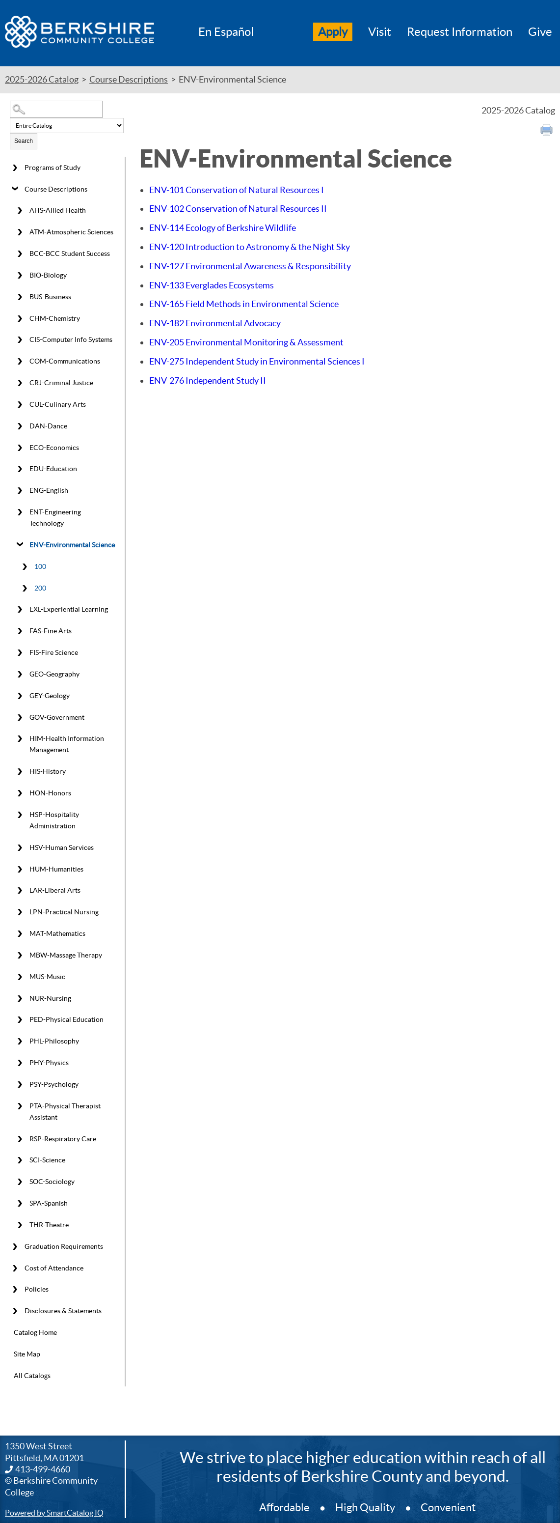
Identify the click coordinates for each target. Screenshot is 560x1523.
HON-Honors (50, 793)
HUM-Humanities (56, 869)
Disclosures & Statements (63, 1311)
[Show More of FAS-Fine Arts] (19, 631)
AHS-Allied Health (57, 210)
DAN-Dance (48, 426)
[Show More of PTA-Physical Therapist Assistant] (19, 1106)
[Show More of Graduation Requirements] (15, 1246)
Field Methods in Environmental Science (244, 304)
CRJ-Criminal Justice (61, 383)
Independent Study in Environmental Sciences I (257, 361)
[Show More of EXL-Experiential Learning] (19, 609)
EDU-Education (53, 469)
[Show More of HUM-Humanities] (19, 869)
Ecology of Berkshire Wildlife (222, 228)
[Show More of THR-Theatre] (19, 1225)
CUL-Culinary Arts (57, 404)
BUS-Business (50, 297)
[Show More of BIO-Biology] (19, 275)
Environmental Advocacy (215, 323)
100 (40, 566)
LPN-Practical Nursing (64, 912)
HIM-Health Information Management (66, 744)
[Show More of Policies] (15, 1289)
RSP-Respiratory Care (62, 1139)
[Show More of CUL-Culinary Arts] (19, 405)
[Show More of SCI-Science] (19, 1160)
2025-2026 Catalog (42, 79)
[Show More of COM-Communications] (19, 361)
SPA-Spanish (48, 1203)
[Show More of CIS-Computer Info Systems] (19, 340)
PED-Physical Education (66, 1019)
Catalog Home (35, 1332)
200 (40, 588)
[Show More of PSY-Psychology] (19, 1084)
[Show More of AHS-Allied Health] (19, 211)
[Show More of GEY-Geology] (19, 695)
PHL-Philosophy (54, 1041)
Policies (37, 1289)
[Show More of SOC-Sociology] (19, 1182)
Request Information (459, 31)
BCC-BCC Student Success (69, 253)
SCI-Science (47, 1160)
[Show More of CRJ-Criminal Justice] (19, 383)
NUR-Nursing (50, 998)
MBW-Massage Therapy (65, 955)
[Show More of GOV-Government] (19, 717)
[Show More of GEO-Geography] (19, 674)
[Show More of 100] (24, 566)
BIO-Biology (48, 275)
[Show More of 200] (24, 588)
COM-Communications (64, 361)
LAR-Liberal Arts (54, 890)
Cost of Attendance (54, 1268)
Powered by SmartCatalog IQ (54, 1512)
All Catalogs (32, 1376)
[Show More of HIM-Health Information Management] (19, 739)
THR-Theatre (49, 1225)
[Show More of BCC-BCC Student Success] (19, 254)
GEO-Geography (54, 674)
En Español (226, 31)
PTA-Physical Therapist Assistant (65, 1111)
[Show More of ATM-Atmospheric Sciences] (19, 232)
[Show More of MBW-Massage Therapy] (19, 955)
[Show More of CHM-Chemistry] (19, 318)
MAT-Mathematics (57, 933)
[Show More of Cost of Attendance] (15, 1268)
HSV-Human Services (61, 847)
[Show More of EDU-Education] (19, 469)
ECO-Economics (54, 447)
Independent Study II (207, 380)
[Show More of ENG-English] (19, 491)
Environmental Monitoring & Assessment (246, 342)
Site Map (27, 1354)
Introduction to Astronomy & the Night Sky (249, 247)
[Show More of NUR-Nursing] (19, 998)
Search (23, 141)
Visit (379, 31)
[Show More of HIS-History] (19, 772)
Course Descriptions (128, 79)
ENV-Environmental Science (72, 545)
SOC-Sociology (52, 1181)
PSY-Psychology (54, 1084)
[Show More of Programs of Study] (15, 167)
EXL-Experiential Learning (68, 609)
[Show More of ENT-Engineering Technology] (19, 512)
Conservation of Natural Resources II (238, 208)
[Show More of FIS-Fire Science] (19, 653)
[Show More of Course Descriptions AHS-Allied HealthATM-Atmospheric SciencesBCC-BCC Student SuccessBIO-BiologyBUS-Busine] (15, 189)
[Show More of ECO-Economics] (19, 447)
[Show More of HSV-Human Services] (19, 847)
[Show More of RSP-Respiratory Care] (19, 1139)
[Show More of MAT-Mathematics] (19, 934)
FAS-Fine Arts (50, 631)
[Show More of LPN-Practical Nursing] (19, 912)
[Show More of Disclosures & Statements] (15, 1311)
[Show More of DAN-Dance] (19, 426)
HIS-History (47, 771)
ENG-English (48, 490)
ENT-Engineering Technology (55, 517)
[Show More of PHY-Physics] (19, 1063)
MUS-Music (47, 977)
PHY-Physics (49, 1063)
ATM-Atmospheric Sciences (71, 232)
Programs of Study (52, 167)
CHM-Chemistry (54, 318)
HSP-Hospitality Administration (54, 820)
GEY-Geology (49, 696)
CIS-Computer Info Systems (70, 339)
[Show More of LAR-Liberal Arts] (19, 891)
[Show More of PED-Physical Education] (19, 1020)
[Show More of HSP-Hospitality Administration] (19, 815)
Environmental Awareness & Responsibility (250, 266)
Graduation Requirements (64, 1246)
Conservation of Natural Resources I (236, 190)
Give (540, 31)
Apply (332, 31)
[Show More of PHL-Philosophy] (19, 1041)
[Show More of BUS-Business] (19, 297)
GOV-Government (56, 717)
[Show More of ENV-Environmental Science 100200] (19, 545)
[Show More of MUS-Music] (19, 976)
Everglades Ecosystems (211, 285)
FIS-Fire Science (53, 652)
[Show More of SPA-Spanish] (19, 1203)
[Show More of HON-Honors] (19, 793)
